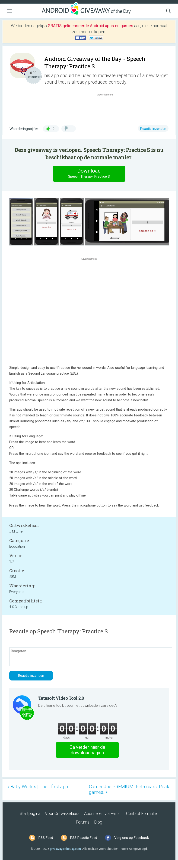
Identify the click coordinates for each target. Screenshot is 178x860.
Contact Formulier (142, 813)
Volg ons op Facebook (131, 838)
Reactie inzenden (153, 129)
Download (89, 173)
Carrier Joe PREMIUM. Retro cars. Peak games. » (129, 789)
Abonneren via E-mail (102, 813)
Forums (82, 822)
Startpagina (30, 813)
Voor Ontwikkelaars (62, 813)
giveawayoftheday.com (65, 848)
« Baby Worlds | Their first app (37, 786)
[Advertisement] (107, 108)
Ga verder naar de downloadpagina (87, 749)
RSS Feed (45, 838)
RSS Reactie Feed (83, 838)
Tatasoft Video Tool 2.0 (61, 698)
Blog (98, 822)
